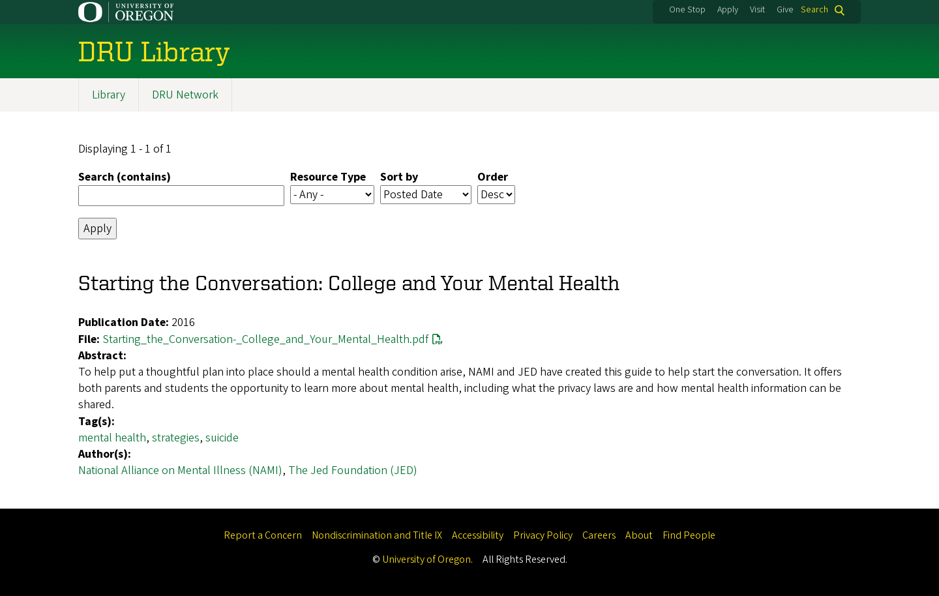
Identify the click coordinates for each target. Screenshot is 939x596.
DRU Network (185, 95)
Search (814, 10)
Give (785, 9)
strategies (176, 438)
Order (492, 177)
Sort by (399, 177)
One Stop (687, 9)
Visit (757, 9)
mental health (112, 438)
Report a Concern (263, 535)
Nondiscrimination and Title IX (377, 535)
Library (108, 95)
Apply (727, 9)
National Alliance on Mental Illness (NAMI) (180, 470)
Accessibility (477, 535)
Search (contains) (124, 177)
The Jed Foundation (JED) (352, 470)
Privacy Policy (543, 535)
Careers (599, 535)
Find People (689, 535)
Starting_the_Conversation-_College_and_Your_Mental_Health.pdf (265, 339)
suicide (222, 438)
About (639, 535)
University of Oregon (426, 559)
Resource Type (328, 177)
